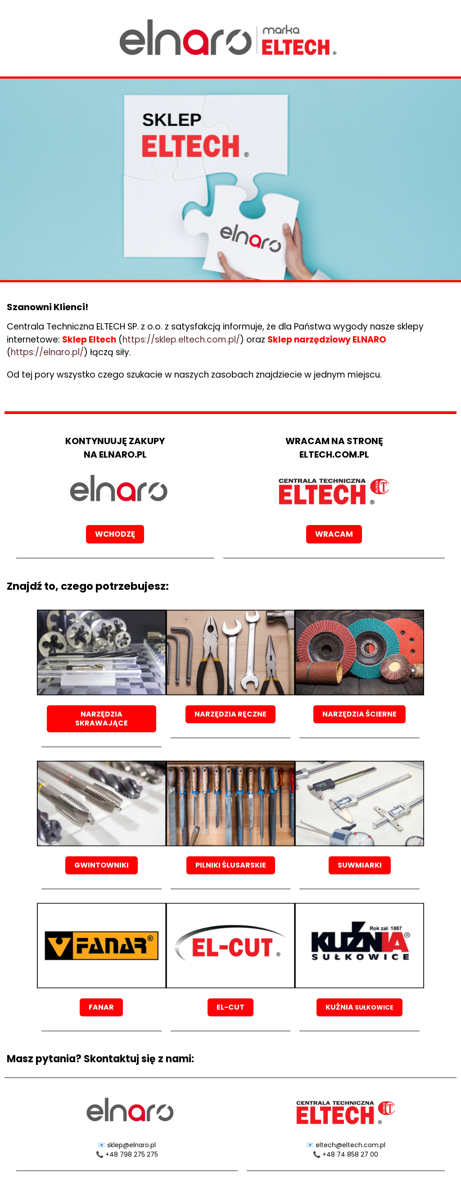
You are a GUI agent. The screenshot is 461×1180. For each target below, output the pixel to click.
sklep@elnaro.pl (131, 1144)
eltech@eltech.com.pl (350, 1144)
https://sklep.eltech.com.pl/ (181, 340)
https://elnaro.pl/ (47, 352)
